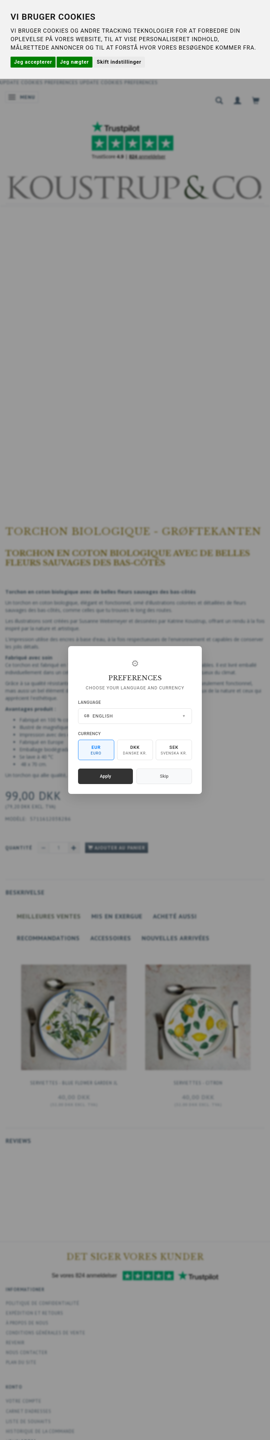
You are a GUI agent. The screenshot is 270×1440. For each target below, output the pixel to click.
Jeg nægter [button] (74, 62)
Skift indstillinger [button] (119, 62)
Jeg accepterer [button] (33, 62)
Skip (164, 776)
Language (89, 702)
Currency (89, 733)
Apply (105, 776)
